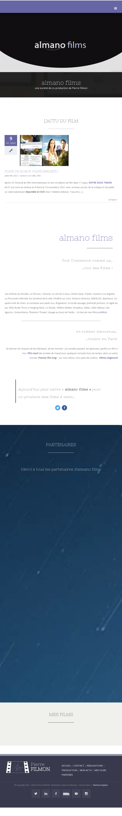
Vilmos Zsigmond (108, 357)
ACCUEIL (66, 765)
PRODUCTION (69, 770)
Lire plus (112, 199)
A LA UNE (31, 175)
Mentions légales (100, 785)
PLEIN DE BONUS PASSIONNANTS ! (32, 171)
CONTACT (78, 765)
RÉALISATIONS (95, 765)
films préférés (99, 312)
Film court (32, 353)
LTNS (38, 175)
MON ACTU (86, 770)
